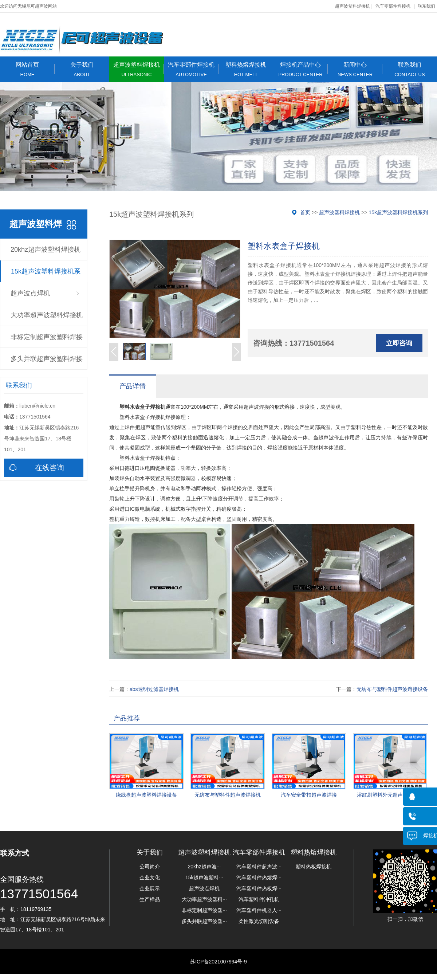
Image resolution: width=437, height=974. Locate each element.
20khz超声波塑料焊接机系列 (45, 253)
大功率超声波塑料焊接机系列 (47, 318)
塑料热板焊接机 (313, 866)
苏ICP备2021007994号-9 (218, 962)
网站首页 (27, 69)
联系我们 (426, 6)
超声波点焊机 (30, 293)
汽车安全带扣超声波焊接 (309, 795)
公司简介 (149, 866)
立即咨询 (399, 343)
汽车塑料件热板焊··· (259, 888)
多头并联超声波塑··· (204, 921)
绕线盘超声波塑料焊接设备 (146, 795)
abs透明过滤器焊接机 (154, 689)
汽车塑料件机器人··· (259, 910)
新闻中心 (355, 69)
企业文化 (149, 877)
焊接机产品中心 (300, 69)
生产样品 (149, 899)
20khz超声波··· (204, 866)
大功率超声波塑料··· (204, 899)
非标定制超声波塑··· (204, 910)
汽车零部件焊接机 (392, 6)
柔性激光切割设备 (259, 921)
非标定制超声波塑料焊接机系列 (47, 340)
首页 (305, 212)
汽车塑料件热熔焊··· (259, 877)
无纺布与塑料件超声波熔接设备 (392, 689)
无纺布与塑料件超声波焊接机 (227, 795)
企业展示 (149, 888)
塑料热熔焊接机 (246, 69)
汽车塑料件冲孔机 (259, 899)
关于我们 (82, 69)
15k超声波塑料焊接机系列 (45, 275)
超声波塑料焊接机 (352, 6)
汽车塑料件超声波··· (259, 866)
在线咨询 (34, 468)
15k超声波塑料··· (204, 877)
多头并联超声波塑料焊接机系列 (47, 362)
